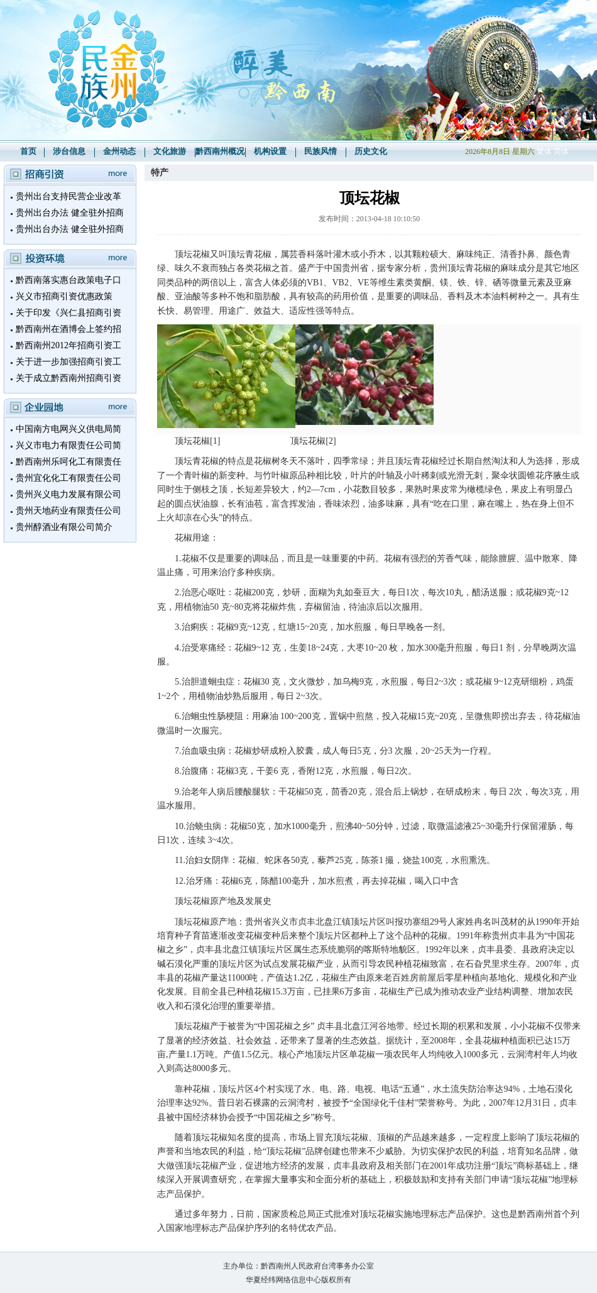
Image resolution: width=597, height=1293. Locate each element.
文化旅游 (169, 151)
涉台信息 (69, 151)
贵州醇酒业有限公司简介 (64, 527)
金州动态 (119, 151)
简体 (561, 151)
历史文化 (370, 151)
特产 (159, 172)
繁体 (544, 151)
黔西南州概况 (219, 151)
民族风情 (320, 151)
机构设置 (270, 151)
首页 (28, 151)
